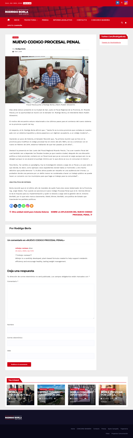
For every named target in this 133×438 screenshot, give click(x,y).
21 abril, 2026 (77, 398)
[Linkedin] (19, 206)
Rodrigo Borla (20, 49)
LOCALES (15, 37)
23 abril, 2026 (47, 398)
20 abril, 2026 (108, 398)
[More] (31, 206)
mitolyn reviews (21, 248)
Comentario (12, 281)
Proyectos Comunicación (119, 433)
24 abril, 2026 (16, 398)
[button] (122, 23)
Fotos (107, 433)
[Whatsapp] (23, 206)
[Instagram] (27, 206)
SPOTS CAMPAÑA (14, 25)
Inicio (16, 20)
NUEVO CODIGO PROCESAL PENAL (46, 42)
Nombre (10, 325)
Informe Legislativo (62, 20)
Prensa (45, 20)
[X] (15, 206)
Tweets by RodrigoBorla (111, 42)
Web (9, 351)
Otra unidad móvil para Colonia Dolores (29, 212)
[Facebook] (11, 206)
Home (73, 429)
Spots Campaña (113, 429)
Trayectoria (30, 20)
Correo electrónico (14, 338)
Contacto (82, 20)
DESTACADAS (12, 389)
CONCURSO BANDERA (100, 20)
